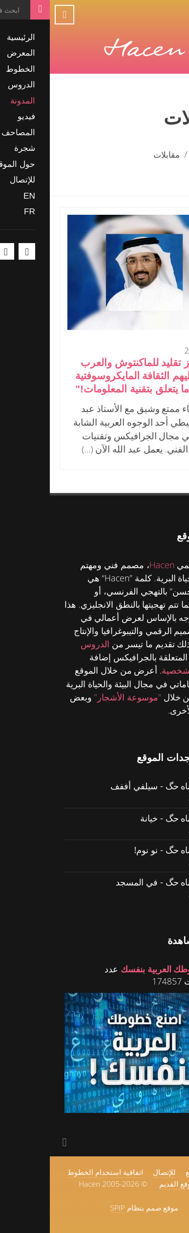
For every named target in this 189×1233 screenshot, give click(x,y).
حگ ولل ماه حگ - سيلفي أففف (117, 786)
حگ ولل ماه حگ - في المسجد (120, 882)
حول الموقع (153, 1172)
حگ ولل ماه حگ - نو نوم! (129, 849)
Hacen (112, 565)
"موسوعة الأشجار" (77, 697)
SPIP (68, 1207)
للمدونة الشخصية (143, 670)
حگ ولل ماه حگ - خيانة (132, 818)
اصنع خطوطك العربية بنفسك (122, 969)
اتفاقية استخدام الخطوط (55, 1172)
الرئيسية (159, 154)
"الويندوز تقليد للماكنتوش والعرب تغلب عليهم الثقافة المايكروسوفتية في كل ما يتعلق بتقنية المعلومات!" (98, 375)
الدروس (45, 644)
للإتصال (114, 1172)
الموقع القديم (129, 1183)
